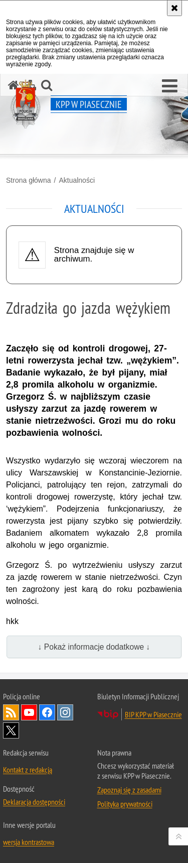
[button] (169, 86)
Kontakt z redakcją (27, 770)
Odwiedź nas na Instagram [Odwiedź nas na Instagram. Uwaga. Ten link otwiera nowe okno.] (65, 712)
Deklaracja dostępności (34, 802)
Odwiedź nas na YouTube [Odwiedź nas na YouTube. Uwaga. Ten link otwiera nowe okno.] (29, 712)
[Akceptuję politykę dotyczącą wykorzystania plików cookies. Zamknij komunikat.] (174, 8)
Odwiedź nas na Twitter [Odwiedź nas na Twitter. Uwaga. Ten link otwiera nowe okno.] (11, 730)
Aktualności (77, 180)
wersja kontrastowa (28, 842)
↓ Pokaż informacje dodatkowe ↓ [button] (94, 647)
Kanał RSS (11, 712)
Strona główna (28, 180)
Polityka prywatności (124, 804)
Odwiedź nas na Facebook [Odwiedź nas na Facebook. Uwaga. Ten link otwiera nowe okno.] (47, 712)
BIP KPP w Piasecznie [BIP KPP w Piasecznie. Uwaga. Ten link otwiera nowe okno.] (153, 714)
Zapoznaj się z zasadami (129, 790)
